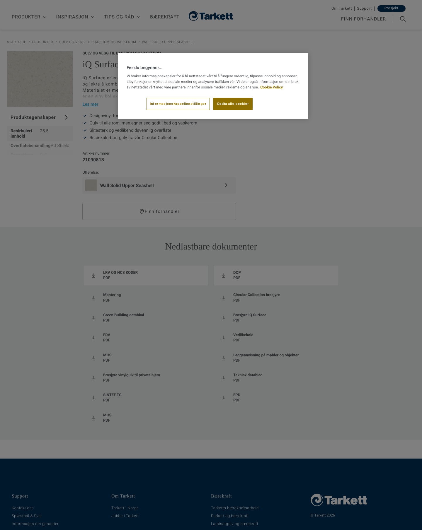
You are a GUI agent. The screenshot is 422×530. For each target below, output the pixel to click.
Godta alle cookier (233, 104)
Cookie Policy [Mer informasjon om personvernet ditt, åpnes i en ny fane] (271, 87)
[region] (213, 86)
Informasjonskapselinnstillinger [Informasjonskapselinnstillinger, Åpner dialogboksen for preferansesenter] (178, 104)
